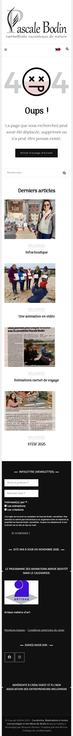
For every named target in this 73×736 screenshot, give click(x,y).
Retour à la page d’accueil (36, 153)
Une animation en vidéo (37, 316)
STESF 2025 (36, 444)
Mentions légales (14, 630)
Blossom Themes (30, 727)
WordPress (61, 727)
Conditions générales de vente (46, 630)
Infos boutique (36, 252)
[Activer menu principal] (6, 50)
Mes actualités (36, 245)
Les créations (14, 510)
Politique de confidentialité (37, 731)
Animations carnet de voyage (36, 380)
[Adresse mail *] (21, 493)
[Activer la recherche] (67, 49)
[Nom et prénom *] (21, 482)
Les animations (14, 506)
